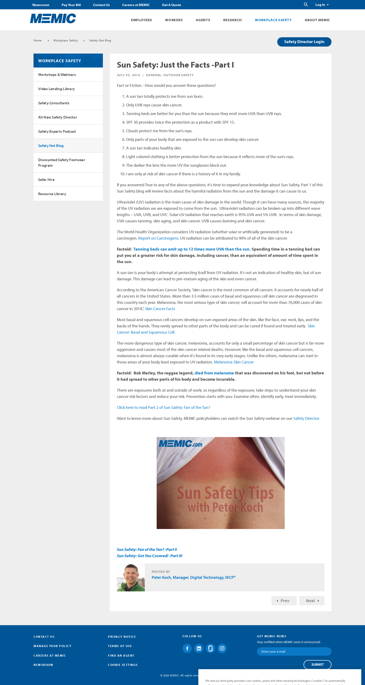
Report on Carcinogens (158, 238)
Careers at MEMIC (136, 5)
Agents (203, 20)
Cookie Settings (123, 665)
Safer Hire (46, 179)
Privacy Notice (122, 636)
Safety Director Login (304, 41)
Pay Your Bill (71, 5)
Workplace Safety (273, 20)
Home (38, 40)
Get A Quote (171, 5)
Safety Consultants (53, 103)
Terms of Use (120, 646)
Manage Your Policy (52, 646)
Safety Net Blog (100, 40)
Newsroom (40, 5)
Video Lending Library (56, 88)
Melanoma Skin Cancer (234, 362)
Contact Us (101, 5)
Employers (141, 20)
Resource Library (52, 193)
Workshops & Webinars (57, 74)
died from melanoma (215, 373)
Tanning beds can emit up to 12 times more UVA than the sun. (192, 249)
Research (232, 20)
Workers (174, 20)
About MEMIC (317, 20)
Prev (285, 600)
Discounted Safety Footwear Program (61, 162)
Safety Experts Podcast (57, 131)
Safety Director (306, 418)
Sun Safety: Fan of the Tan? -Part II (147, 549)
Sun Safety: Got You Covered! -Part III (149, 555)
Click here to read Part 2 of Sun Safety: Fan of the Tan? (163, 407)
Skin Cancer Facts (160, 308)
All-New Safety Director (57, 117)
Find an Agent (121, 655)
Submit (317, 664)
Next (310, 600)
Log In (320, 5)
